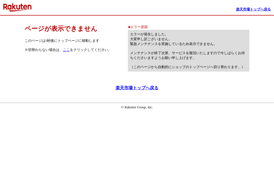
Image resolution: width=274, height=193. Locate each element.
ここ (66, 50)
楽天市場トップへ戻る (137, 88)
